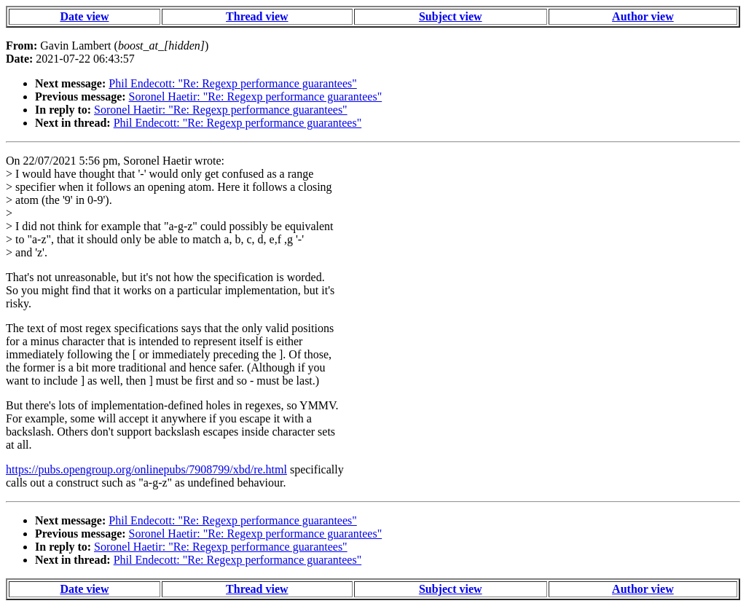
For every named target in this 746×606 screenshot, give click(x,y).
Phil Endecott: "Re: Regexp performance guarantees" (233, 83)
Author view (643, 16)
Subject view (450, 16)
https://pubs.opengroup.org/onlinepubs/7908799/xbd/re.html (146, 469)
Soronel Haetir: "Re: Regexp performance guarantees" (255, 96)
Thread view (257, 16)
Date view (84, 16)
